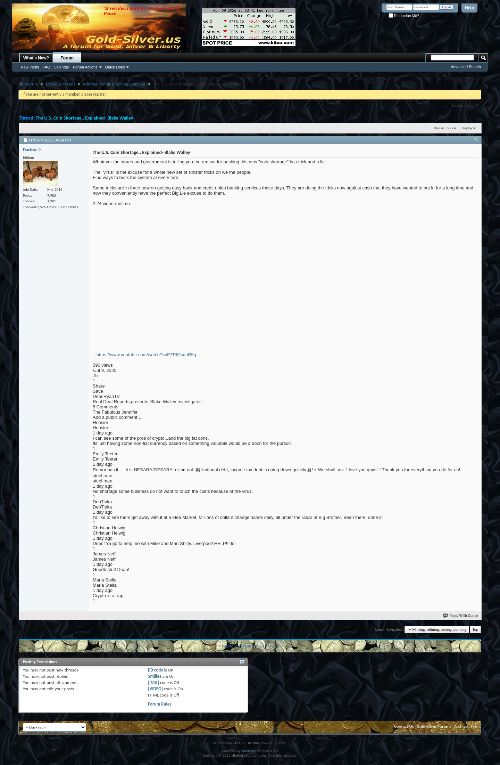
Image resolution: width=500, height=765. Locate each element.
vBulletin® (249, 751)
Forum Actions (85, 67)
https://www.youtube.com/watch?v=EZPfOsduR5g (146, 354)
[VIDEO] (155, 688)
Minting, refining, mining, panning (114, 84)
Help (469, 8)
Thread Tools (443, 128)
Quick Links (115, 67)
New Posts (30, 67)
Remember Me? (404, 16)
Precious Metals (60, 84)
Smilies (154, 676)
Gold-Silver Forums (434, 726)
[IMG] (153, 682)
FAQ (46, 67)
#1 (476, 139)
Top (475, 629)
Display (467, 128)
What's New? (36, 58)
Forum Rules (159, 704)
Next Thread (267, 646)
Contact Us (404, 726)
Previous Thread (236, 646)
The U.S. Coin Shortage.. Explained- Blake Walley (84, 118)
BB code (155, 670)
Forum (67, 58)
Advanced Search (466, 67)
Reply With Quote (461, 615)
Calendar (61, 67)
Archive (461, 726)
